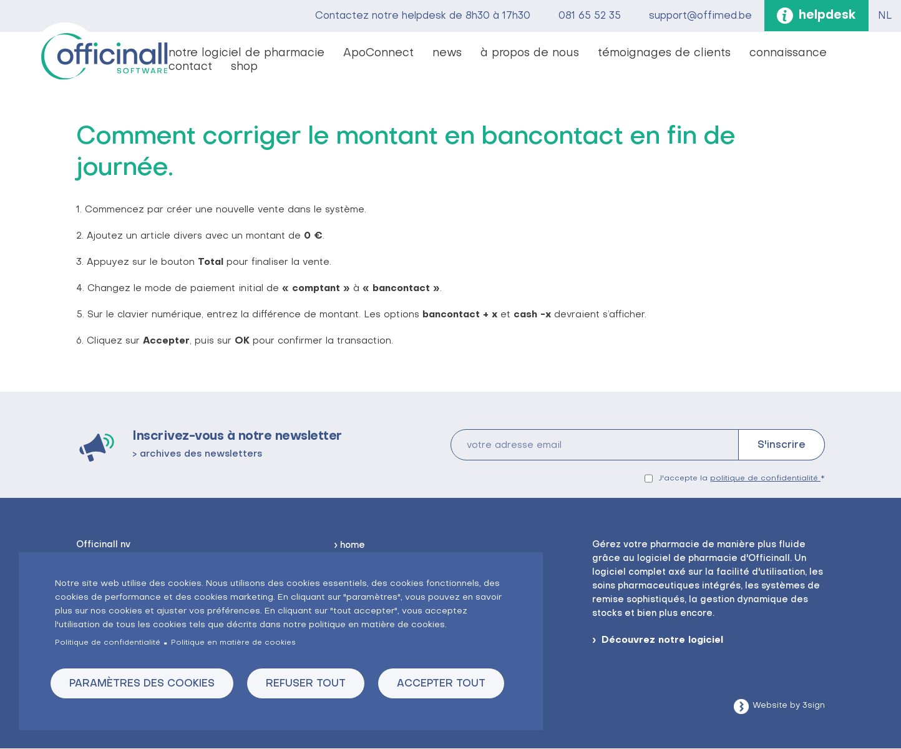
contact (190, 67)
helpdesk (827, 15)
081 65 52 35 (589, 16)
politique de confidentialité (765, 478)
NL (885, 16)
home (352, 546)
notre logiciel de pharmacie (246, 53)
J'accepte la (740, 478)
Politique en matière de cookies (233, 643)
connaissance (788, 53)
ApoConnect (378, 53)
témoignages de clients (664, 53)
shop (244, 67)
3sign (813, 706)
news (447, 53)
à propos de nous (529, 53)
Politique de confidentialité (107, 643)
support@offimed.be (700, 16)
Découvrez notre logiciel (662, 640)
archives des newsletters (201, 454)
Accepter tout (441, 684)
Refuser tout (306, 684)
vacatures (283, 68)
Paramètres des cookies (142, 684)
